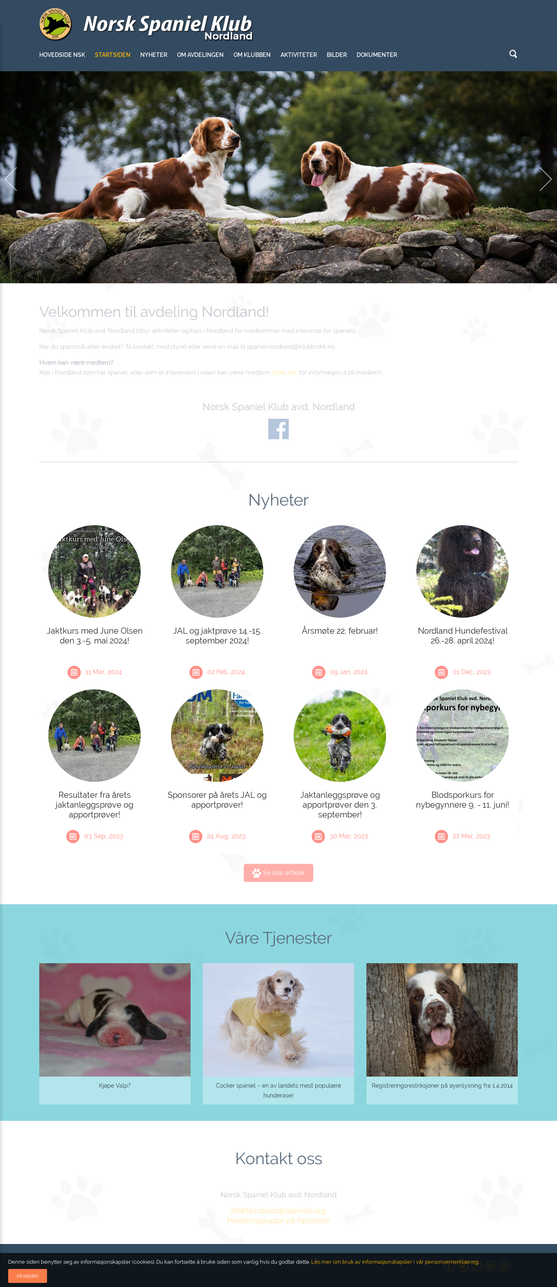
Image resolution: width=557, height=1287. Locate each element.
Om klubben (252, 55)
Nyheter (153, 55)
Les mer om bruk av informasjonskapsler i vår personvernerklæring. (394, 1262)
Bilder (337, 55)
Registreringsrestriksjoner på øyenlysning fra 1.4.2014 (442, 1085)
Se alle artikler (278, 876)
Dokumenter (377, 55)
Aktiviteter (299, 55)
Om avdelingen (200, 55)
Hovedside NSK (62, 55)
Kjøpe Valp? (115, 1085)
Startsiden (112, 55)
